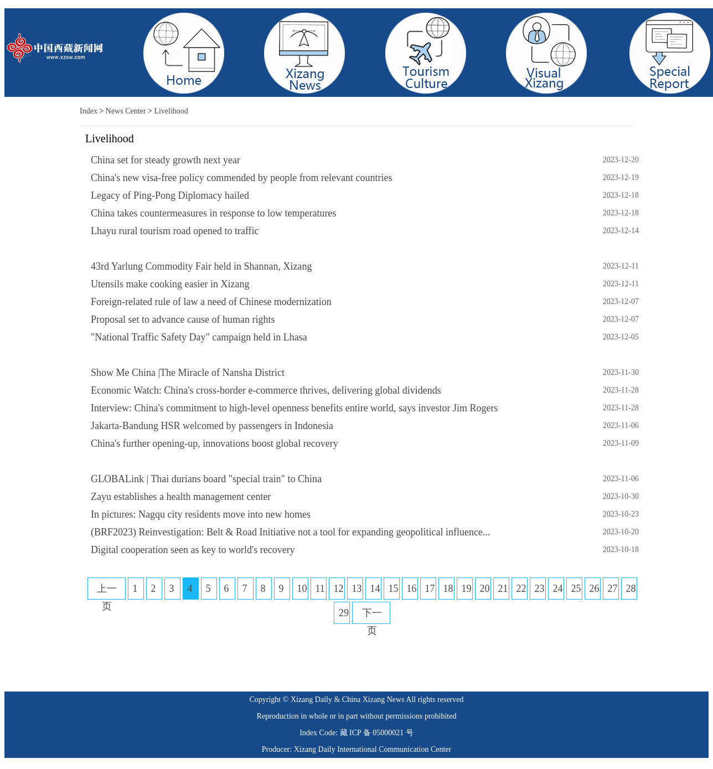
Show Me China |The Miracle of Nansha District (188, 372)
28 (631, 588)
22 (521, 588)
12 (339, 588)
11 (320, 588)
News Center (126, 111)
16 (412, 588)
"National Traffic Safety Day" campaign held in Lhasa (199, 337)
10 (302, 588)
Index (88, 111)
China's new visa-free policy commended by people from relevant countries (241, 177)
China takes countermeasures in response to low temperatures (213, 213)
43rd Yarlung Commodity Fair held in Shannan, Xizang (201, 266)
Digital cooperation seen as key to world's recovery (193, 549)
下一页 (372, 621)
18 (448, 588)
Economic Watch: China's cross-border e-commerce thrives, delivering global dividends (266, 390)
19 (467, 588)
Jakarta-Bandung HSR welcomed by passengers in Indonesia (212, 425)
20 (485, 588)
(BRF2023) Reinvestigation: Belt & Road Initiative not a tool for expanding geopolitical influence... (290, 532)
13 (357, 588)
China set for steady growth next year (165, 160)
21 (503, 588)
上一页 (107, 597)
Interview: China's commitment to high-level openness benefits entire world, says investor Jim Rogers (294, 408)
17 (430, 588)
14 (375, 588)
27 (613, 588)
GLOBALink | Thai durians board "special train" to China (206, 478)
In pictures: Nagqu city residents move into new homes (201, 514)
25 (576, 588)
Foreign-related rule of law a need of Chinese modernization (211, 301)
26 (595, 588)
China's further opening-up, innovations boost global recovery (214, 443)
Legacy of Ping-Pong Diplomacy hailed (170, 195)
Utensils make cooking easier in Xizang (170, 284)
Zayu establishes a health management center (181, 496)
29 (344, 612)
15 (394, 588)
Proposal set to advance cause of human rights (183, 319)
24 (558, 588)
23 (540, 588)
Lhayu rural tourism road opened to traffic (175, 230)
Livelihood (171, 111)
